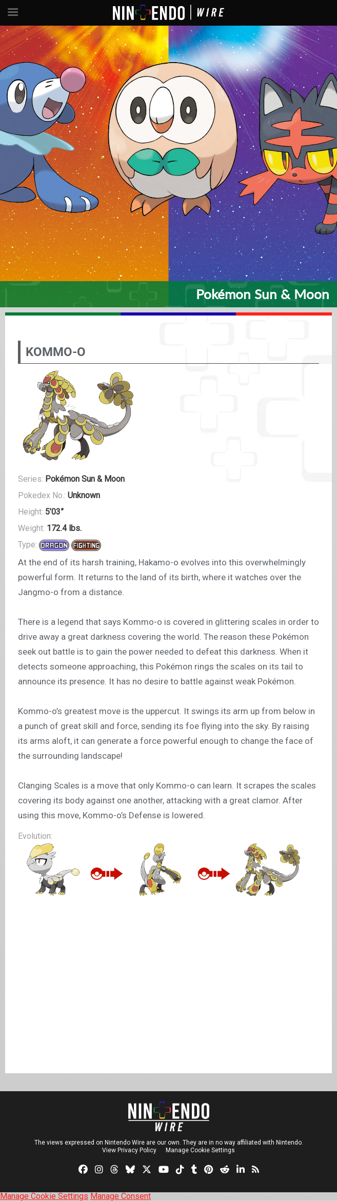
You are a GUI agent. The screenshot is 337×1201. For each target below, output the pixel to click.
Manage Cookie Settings (200, 1150)
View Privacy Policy (129, 1150)
